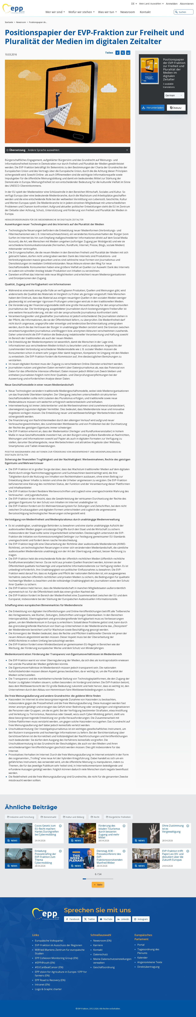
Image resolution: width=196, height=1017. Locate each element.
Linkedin (123, 919)
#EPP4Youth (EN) (45, 962)
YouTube (106, 919)
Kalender (142, 957)
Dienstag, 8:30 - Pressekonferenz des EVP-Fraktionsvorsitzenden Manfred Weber (110, 857)
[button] (127, 150)
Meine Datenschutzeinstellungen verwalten (112, 960)
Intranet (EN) (42, 983)
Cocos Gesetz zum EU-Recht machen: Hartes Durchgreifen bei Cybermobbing (47, 830)
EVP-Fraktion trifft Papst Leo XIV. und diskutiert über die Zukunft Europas (172, 855)
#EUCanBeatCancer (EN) (49, 966)
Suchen (180, 12)
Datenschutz (100, 953)
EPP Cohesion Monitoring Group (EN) (56, 957)
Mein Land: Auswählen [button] (152, 4)
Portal (140, 944)
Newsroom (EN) (102, 940)
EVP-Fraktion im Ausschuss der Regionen (58, 945)
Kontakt (97, 949)
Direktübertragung (148, 966)
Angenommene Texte (149, 961)
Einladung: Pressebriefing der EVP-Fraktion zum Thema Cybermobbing (45, 857)
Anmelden (171, 3)
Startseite (9, 22)
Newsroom (21, 22)
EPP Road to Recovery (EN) (50, 978)
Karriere (98, 945)
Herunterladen (152, 108)
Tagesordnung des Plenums (148, 950)
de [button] (134, 4)
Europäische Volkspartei (49, 940)
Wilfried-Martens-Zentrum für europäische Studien (60, 951)
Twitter (89, 919)
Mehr (98, 884)
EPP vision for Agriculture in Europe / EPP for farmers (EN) (61, 972)
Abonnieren (187, 3)
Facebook (72, 919)
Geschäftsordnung (104, 966)
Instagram (141, 919)
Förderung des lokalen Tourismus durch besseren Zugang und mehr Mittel (109, 831)
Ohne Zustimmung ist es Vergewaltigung (173, 828)
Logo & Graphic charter (48, 987)
